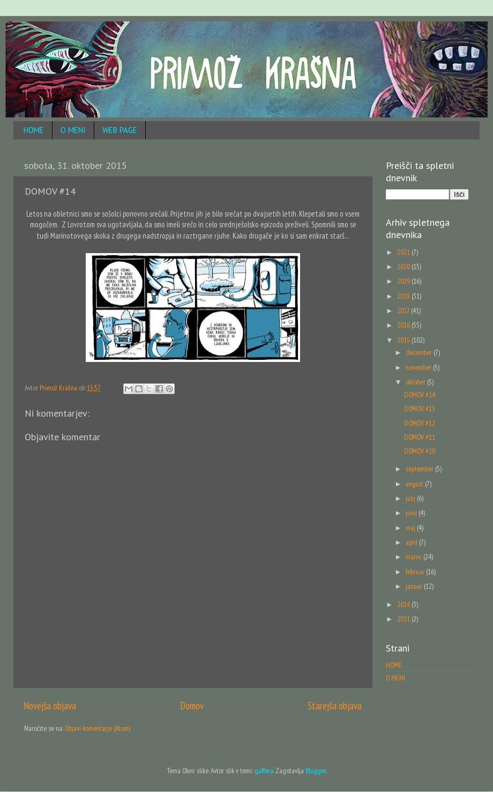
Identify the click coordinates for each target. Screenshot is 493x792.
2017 (404, 310)
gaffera (264, 770)
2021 (404, 252)
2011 (404, 619)
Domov (192, 705)
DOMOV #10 (419, 451)
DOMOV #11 (419, 437)
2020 (404, 266)
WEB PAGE (119, 130)
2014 (404, 604)
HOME (34, 130)
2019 (404, 281)
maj (411, 527)
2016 (404, 325)
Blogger (315, 770)
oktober (416, 382)
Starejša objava (335, 705)
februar (416, 571)
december (420, 352)
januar (415, 586)
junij (412, 512)
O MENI (73, 130)
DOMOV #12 (419, 423)
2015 (404, 340)
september (420, 468)
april (412, 542)
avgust (415, 483)
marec (414, 556)
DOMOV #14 (419, 394)
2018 (404, 296)
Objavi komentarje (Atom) (97, 728)
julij (411, 498)
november (419, 367)
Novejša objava (50, 705)
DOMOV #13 (419, 408)
